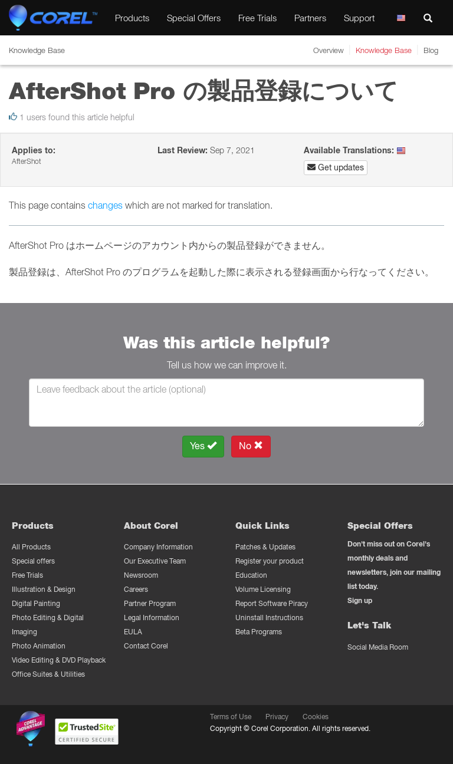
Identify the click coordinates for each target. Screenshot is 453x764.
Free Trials (257, 17)
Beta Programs (258, 631)
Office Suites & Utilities (48, 674)
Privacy (276, 716)
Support (359, 17)
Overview (328, 50)
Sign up (359, 600)
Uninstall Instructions (269, 617)
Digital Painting (36, 603)
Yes (203, 446)
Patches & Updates (265, 546)
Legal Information (151, 617)
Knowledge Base (384, 50)
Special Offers (194, 17)
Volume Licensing (263, 589)
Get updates (335, 167)
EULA (133, 631)
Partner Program (150, 603)
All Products (31, 546)
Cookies (316, 716)
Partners (310, 17)
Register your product (269, 560)
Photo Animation (38, 645)
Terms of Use (230, 716)
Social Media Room (377, 647)
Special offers (33, 560)
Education (251, 575)
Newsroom (141, 575)
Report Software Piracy (271, 603)
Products (132, 17)
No (251, 446)
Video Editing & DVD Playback (59, 660)
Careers (136, 589)
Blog (431, 50)
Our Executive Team (155, 560)
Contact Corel (146, 645)
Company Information (158, 546)
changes (105, 205)
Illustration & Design (44, 589)
